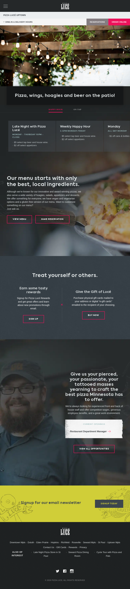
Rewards (73, 547)
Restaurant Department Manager (88, 431)
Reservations (97, 22)
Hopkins (55, 542)
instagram (72, 572)
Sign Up (33, 319)
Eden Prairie (42, 542)
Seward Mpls (89, 542)
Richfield (65, 542)
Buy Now (93, 315)
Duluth (31, 542)
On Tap (77, 109)
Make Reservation (52, 219)
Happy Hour (56, 109)
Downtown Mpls (17, 542)
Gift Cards (61, 547)
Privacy (83, 547)
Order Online (119, 22)
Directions (123, 15)
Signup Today (109, 503)
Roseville (76, 542)
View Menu (19, 219)
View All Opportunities (94, 449)
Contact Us (48, 547)
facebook (65, 572)
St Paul (101, 542)
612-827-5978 (119, 15)
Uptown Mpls (113, 542)
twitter (58, 572)
